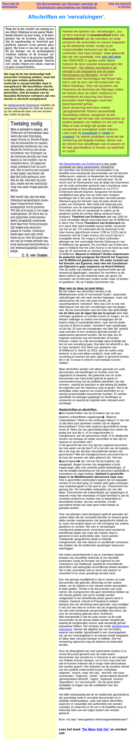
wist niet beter (111, 57)
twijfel (106, 133)
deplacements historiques (23, 105)
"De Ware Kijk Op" (95, 729)
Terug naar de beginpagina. (10, 5)
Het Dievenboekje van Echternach (80, 163)
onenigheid (89, 133)
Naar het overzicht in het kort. (119, 5)
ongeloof (68, 136)
